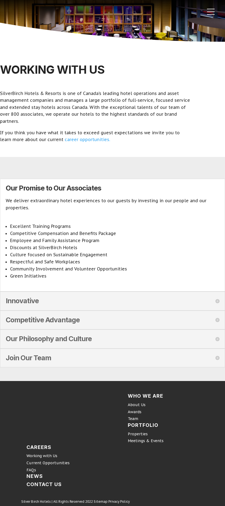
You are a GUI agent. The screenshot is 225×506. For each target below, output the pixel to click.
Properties (138, 433)
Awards (134, 411)
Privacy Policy (119, 501)
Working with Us (41, 455)
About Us (137, 404)
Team (133, 418)
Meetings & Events (146, 440)
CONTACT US (44, 484)
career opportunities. (86, 139)
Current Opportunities (48, 462)
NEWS (34, 476)
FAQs (31, 470)
